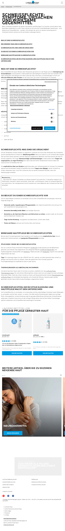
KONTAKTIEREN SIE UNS (9, 465)
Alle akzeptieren (50, 128)
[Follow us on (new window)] (8, 479)
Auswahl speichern (37, 128)
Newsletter (6, 471)
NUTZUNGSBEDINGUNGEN (10, 463)
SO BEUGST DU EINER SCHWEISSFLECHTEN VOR (17, 51)
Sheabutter (46, 252)
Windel (45, 168)
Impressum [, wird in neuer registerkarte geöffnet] (27, 105)
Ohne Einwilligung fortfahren (51, 81)
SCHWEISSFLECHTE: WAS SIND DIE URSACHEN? (17, 48)
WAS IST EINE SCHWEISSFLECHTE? (13, 40)
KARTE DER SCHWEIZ (8, 468)
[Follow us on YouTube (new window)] (4, 479)
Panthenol (27, 252)
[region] (32, 106)
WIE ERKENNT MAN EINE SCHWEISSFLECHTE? (16, 44)
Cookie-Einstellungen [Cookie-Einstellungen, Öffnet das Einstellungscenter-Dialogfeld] (15, 128)
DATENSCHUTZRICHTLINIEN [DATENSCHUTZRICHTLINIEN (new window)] (38, 465)
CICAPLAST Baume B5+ (47, 250)
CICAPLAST (34, 248)
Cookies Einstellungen (38, 468)
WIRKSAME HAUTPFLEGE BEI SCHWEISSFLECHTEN (18, 55)
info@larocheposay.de (9, 508)
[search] (3, 3)
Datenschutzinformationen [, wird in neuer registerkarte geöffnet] (17, 105)
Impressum (34, 463)
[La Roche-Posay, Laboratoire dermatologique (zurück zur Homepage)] (32, 2)
